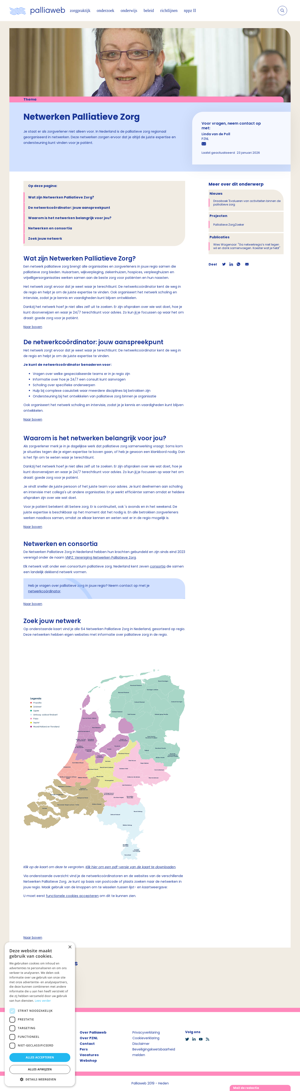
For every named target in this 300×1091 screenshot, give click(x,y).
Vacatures (89, 1055)
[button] (39, 1079)
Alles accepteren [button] (40, 1057)
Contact (87, 1043)
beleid (149, 10)
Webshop (88, 1060)
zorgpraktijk (80, 10)
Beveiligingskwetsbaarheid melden (153, 1052)
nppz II (190, 10)
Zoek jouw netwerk (45, 238)
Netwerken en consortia (50, 228)
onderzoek (105, 10)
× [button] (69, 947)
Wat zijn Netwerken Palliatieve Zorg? (61, 197)
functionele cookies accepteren (72, 895)
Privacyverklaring (146, 1032)
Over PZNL (89, 1038)
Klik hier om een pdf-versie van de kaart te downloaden (131, 867)
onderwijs (129, 10)
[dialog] (40, 1014)
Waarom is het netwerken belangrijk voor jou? (69, 218)
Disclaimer (141, 1043)
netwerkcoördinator (44, 591)
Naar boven (32, 327)
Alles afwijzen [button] (40, 1069)
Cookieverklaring (145, 1038)
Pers (84, 1049)
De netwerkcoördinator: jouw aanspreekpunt (69, 207)
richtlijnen (169, 10)
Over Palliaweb (93, 1032)
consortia (157, 566)
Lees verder (43, 1001)
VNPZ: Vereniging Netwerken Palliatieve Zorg (100, 557)
